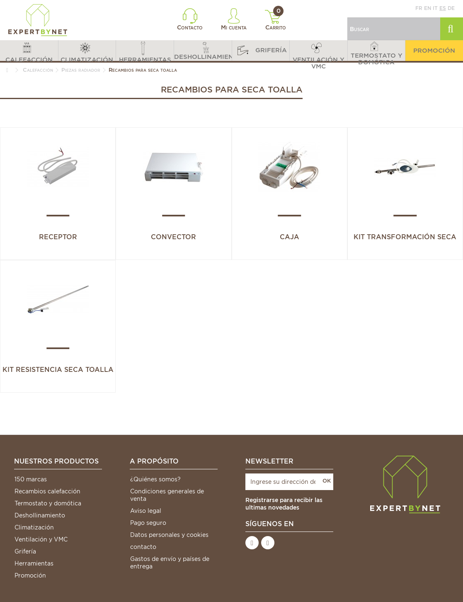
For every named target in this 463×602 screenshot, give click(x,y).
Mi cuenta (234, 19)
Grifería (25, 551)
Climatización (34, 527)
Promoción (30, 575)
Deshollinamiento (40, 515)
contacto (143, 547)
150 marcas (31, 479)
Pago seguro (148, 522)
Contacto (190, 19)
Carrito (275, 20)
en (427, 8)
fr (418, 8)
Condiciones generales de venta (167, 495)
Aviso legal (145, 510)
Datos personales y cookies (169, 535)
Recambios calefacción (47, 491)
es (442, 8)
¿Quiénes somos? (155, 479)
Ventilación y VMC (41, 539)
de (451, 8)
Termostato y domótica (48, 503)
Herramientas (34, 563)
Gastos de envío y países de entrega (169, 563)
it (435, 8)
